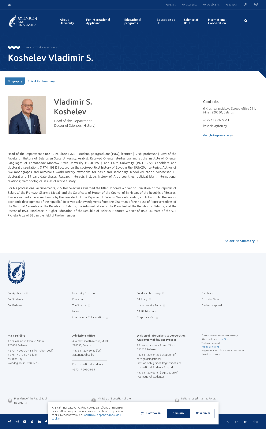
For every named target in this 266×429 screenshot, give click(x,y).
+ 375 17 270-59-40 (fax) (22, 354)
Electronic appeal (211, 305)
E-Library (143, 299)
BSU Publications (147, 311)
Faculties (171, 4)
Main (28, 47)
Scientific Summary (41, 81)
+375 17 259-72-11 (216, 120)
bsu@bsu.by (15, 358)
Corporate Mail (147, 317)
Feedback (231, 4)
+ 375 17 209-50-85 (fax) (86, 350)
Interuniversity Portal (150, 305)
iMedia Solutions (210, 346)
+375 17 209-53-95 (83, 369)
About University (67, 21)
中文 (255, 421)
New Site (223, 339)
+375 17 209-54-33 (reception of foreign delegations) (156, 356)
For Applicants (211, 4)
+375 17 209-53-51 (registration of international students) (157, 374)
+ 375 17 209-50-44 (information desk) (30, 350)
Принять (178, 413)
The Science (80, 305)
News (75, 311)
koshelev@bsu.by (215, 126)
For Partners (15, 305)
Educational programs (132, 21)
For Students (189, 4)
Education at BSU (166, 21)
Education (78, 299)
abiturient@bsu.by (83, 354)
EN (245, 421)
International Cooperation (217, 21)
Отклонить (203, 413)
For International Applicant (98, 21)
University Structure (84, 293)
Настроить (150, 413)
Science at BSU (191, 21)
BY (236, 421)
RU (227, 421)
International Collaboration (89, 317)
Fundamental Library (150, 293)
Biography (15, 81)
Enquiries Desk (210, 299)
